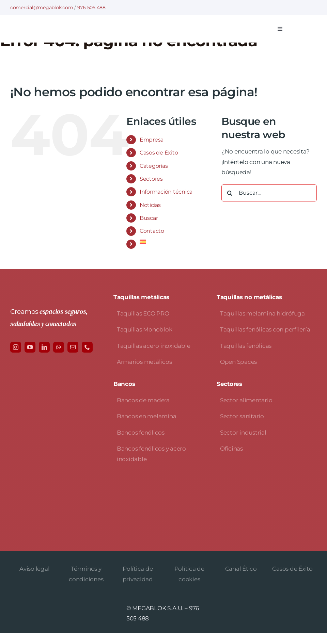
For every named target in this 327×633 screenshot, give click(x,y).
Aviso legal (34, 568)
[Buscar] (229, 192)
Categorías (154, 166)
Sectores (151, 179)
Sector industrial (243, 432)
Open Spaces (238, 361)
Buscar (149, 218)
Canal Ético (241, 568)
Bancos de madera (143, 400)
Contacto (152, 231)
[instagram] (15, 347)
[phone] (87, 347)
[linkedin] (44, 347)
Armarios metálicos (144, 361)
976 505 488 (91, 7)
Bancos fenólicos (141, 432)
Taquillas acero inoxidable (153, 345)
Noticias (150, 205)
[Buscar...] (269, 192)
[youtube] (30, 347)
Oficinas (231, 448)
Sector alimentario (246, 400)
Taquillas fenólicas (245, 345)
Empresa (152, 139)
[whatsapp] (58, 347)
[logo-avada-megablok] (75, 26)
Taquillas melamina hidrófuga (262, 313)
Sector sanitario (242, 416)
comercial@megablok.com (41, 7)
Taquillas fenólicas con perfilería (265, 329)
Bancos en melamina (146, 416)
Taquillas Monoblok (144, 329)
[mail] (72, 347)
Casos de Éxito (159, 152)
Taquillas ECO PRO (143, 313)
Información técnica (166, 192)
